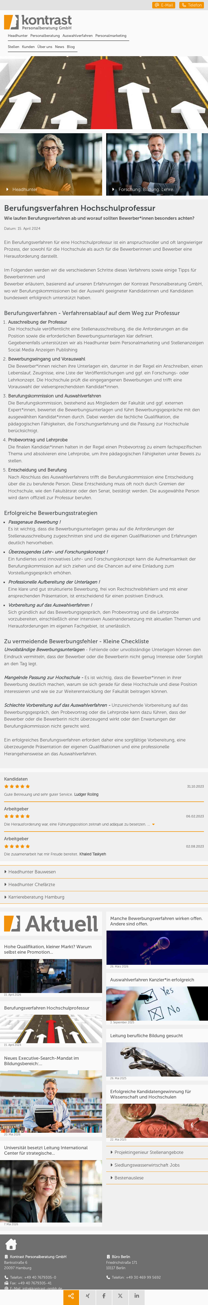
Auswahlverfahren (78, 35)
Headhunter (18, 35)
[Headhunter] (51, 164)
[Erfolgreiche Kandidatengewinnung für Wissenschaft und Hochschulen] (157, 1113)
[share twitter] (120, 1297)
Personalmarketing (110, 35)
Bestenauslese (125, 1177)
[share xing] (87, 1297)
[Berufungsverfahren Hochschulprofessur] (51, 1024)
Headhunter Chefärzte (27, 884)
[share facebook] (104, 1297)
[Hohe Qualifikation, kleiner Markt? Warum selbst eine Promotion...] (51, 968)
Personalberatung (45, 35)
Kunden (28, 46)
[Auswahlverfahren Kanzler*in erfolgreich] (157, 999)
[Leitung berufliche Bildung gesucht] (157, 1055)
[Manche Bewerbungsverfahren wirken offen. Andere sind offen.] (157, 940)
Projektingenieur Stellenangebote (144, 1152)
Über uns (44, 46)
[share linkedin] (137, 1297)
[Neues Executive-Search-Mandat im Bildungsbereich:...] (51, 1094)
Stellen (13, 46)
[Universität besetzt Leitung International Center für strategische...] (51, 1183)
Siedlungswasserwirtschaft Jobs (143, 1165)
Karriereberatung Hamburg (32, 897)
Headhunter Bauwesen (28, 871)
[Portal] (106, 23)
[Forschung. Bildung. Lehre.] (157, 164)
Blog (71, 46)
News (59, 46)
